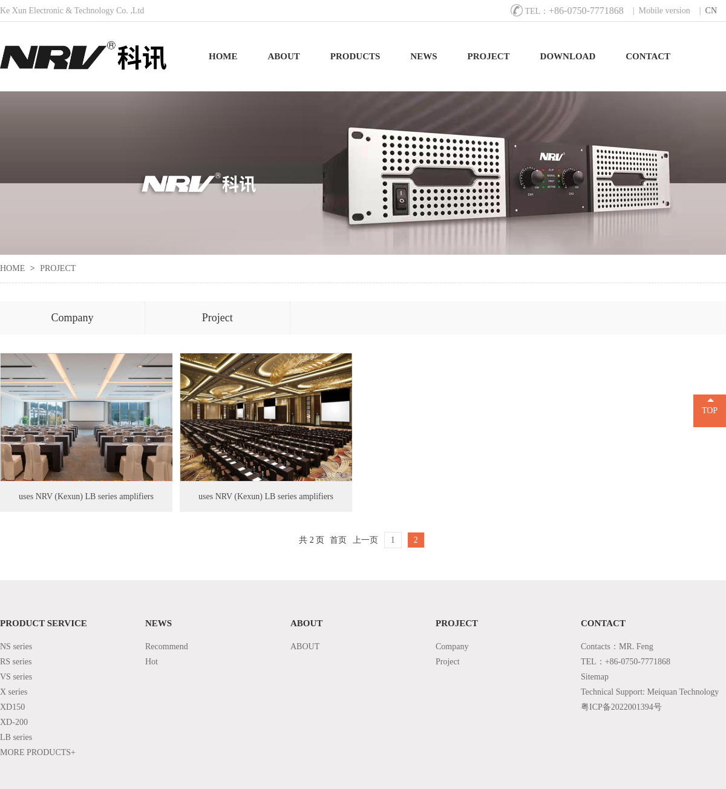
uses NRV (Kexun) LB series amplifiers (86, 496)
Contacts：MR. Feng (617, 646)
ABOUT (284, 56)
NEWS (423, 56)
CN (711, 10)
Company (72, 318)
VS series (16, 676)
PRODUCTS (355, 56)
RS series (16, 661)
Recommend (166, 646)
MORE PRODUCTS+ (38, 752)
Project (217, 318)
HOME (223, 56)
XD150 (12, 707)
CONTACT (648, 56)
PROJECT (489, 56)
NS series (16, 646)
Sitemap (595, 676)
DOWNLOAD (568, 56)
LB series (16, 737)
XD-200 (14, 722)
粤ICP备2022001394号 (621, 707)
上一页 (365, 540)
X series (14, 691)
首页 (338, 540)
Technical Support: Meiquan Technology (650, 691)
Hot (151, 661)
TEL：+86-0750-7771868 (625, 661)
